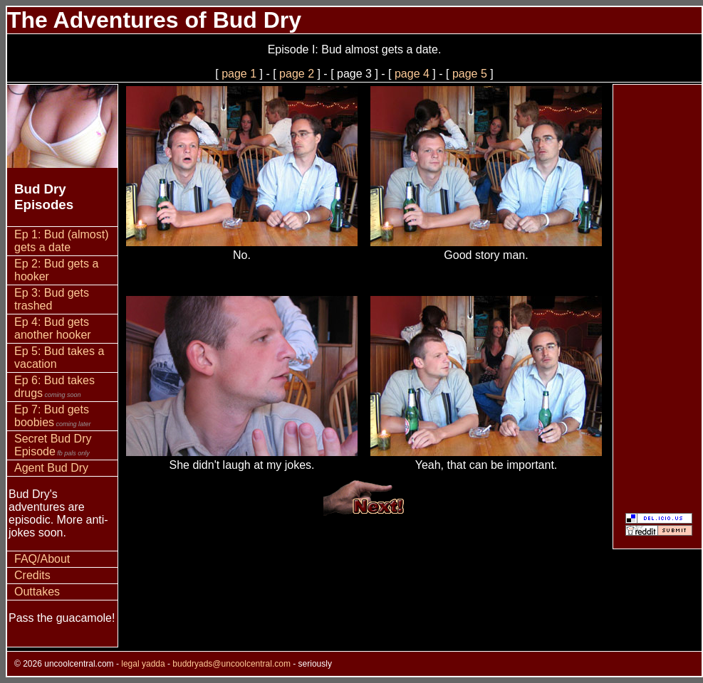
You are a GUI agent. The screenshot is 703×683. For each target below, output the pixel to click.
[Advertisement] (657, 298)
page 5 (469, 74)
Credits (32, 575)
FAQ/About (42, 559)
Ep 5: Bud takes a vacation (59, 357)
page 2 (296, 74)
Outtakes (37, 592)
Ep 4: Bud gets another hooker (52, 328)
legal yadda (143, 664)
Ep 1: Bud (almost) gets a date (61, 240)
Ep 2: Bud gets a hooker (56, 270)
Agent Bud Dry (51, 468)
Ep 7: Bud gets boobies (52, 415)
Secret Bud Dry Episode (52, 445)
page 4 (412, 74)
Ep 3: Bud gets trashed (51, 299)
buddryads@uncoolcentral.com (231, 664)
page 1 (239, 74)
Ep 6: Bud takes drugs (54, 386)
